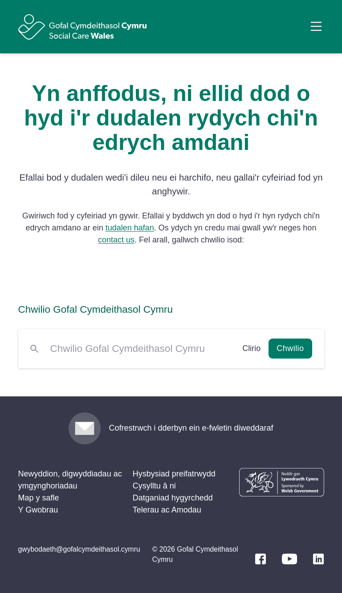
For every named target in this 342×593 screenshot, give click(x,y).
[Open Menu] (316, 26)
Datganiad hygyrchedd (173, 497)
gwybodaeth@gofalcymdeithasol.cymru (79, 549)
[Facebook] (260, 559)
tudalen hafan (130, 227)
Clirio (251, 348)
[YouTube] (289, 559)
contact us (116, 239)
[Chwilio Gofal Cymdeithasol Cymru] (140, 348)
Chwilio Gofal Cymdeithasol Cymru (95, 309)
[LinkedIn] (318, 559)
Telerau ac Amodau (167, 509)
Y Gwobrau (38, 509)
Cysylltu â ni (154, 485)
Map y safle (38, 497)
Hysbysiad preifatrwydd (174, 473)
